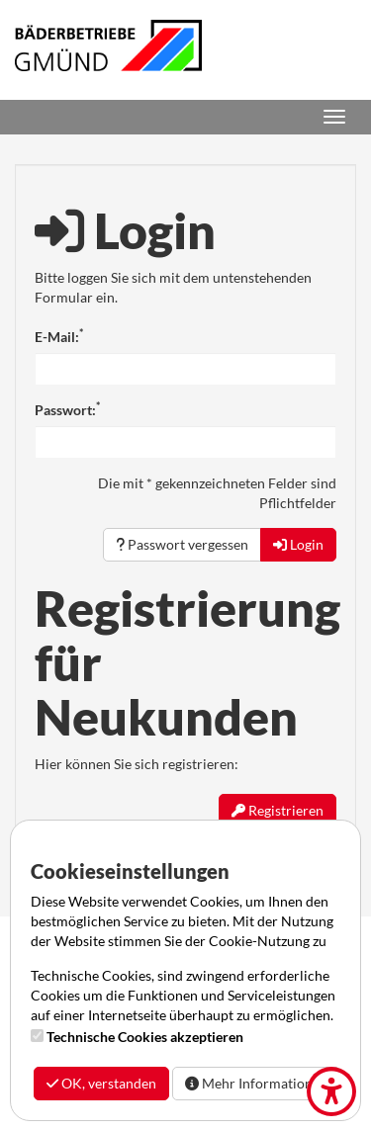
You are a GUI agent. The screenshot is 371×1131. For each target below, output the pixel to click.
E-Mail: (59, 336)
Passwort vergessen (182, 544)
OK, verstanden (101, 1083)
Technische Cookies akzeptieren (144, 1036)
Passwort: (67, 409)
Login (298, 544)
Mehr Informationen (256, 1083)
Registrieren (278, 810)
